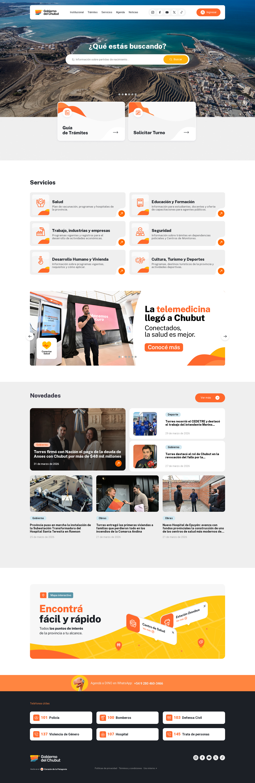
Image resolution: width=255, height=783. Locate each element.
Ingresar (208, 12)
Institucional (77, 12)
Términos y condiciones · (131, 768)
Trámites (93, 12)
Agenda (120, 12)
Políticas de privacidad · (106, 768)
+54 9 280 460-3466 (148, 683)
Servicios (106, 12)
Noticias (133, 12)
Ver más (210, 397)
